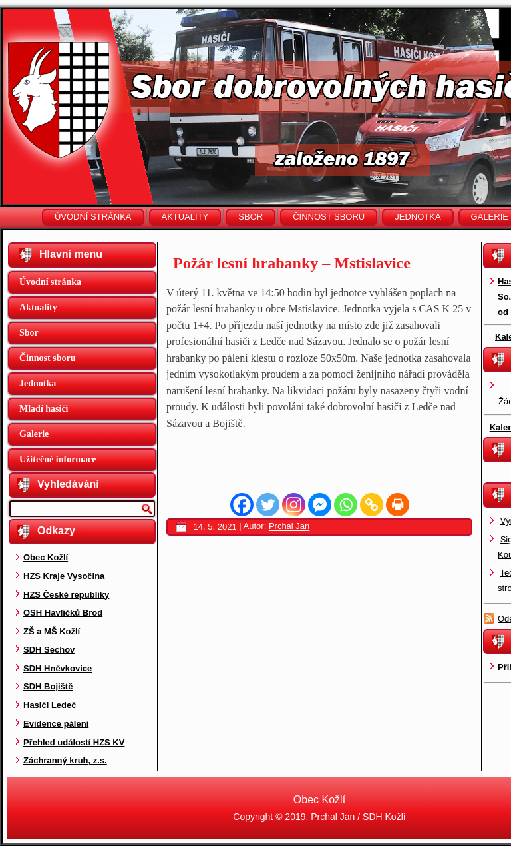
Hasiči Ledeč (50, 705)
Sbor (250, 217)
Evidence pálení (55, 724)
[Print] (397, 504)
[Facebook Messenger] (319, 504)
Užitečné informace (57, 459)
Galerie (34, 434)
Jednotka (417, 217)
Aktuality (185, 217)
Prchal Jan (289, 527)
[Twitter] (267, 504)
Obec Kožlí (45, 557)
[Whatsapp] (345, 504)
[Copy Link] (371, 504)
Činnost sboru (329, 217)
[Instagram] (293, 504)
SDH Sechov (49, 650)
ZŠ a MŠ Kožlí (51, 631)
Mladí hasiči (44, 409)
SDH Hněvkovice (57, 668)
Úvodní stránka (93, 217)
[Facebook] (242, 504)
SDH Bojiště (48, 686)
